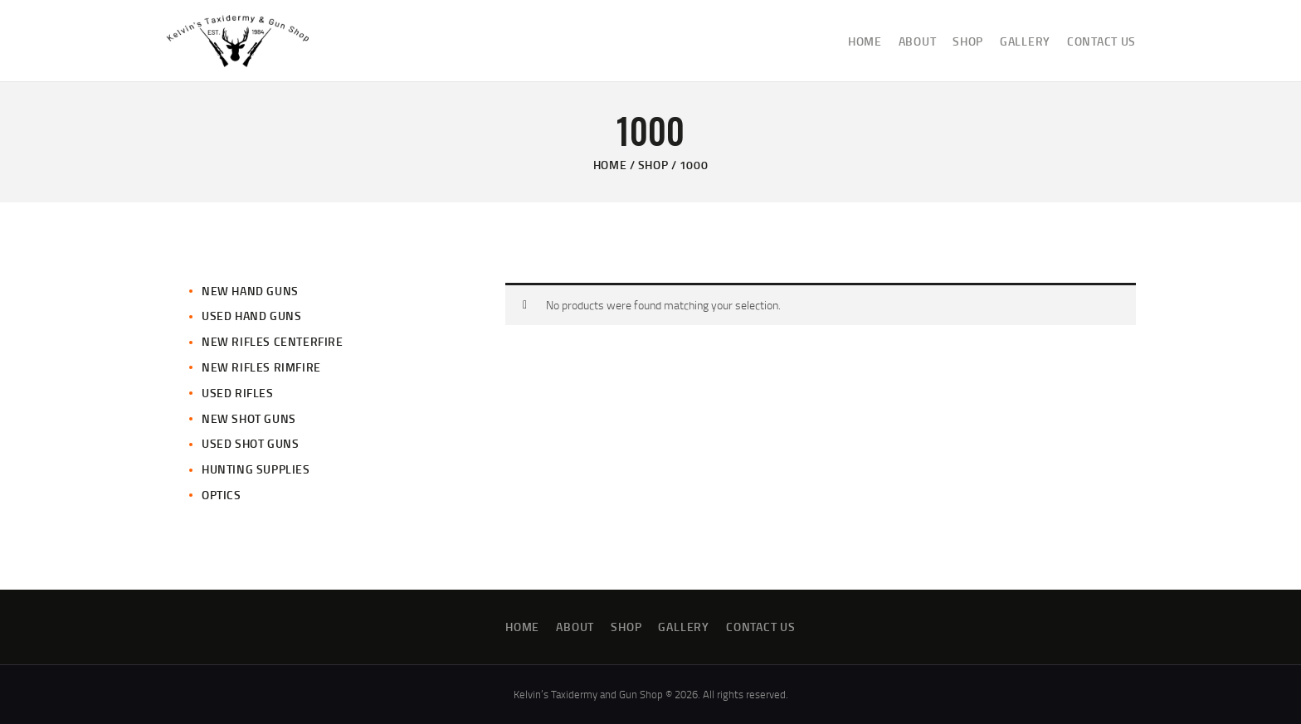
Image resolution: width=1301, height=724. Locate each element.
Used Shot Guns (250, 443)
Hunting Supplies (256, 469)
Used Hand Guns (251, 315)
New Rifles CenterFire (273, 341)
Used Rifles (238, 393)
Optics (221, 495)
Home (609, 164)
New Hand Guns (250, 291)
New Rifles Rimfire (261, 367)
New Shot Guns (249, 418)
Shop (653, 164)
